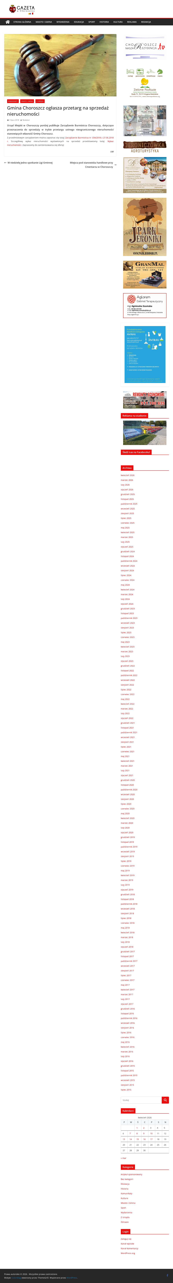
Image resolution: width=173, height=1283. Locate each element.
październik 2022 (129, 675)
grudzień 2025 (128, 494)
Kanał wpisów (127, 1243)
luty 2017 (125, 999)
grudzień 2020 (128, 780)
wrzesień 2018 (128, 908)
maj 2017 (125, 985)
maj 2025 (125, 527)
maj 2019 (125, 870)
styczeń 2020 (127, 832)
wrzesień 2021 (128, 737)
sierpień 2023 (127, 627)
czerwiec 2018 (127, 923)
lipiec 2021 (126, 746)
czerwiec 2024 (127, 580)
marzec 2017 (127, 994)
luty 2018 (125, 942)
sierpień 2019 (127, 856)
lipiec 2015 (126, 1089)
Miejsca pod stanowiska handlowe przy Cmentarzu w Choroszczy (93, 164)
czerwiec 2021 (127, 751)
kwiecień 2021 (127, 761)
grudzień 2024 (128, 551)
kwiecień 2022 (127, 703)
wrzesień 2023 (128, 623)
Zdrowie (125, 1222)
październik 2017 (129, 961)
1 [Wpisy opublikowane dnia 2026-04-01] (137, 1127)
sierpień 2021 (127, 742)
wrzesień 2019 (128, 851)
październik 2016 (129, 1018)
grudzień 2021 (128, 723)
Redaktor (26, 120)
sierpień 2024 (127, 570)
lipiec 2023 (126, 632)
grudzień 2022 (128, 665)
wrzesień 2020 (128, 794)
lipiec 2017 (126, 975)
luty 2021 (125, 770)
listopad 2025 (127, 499)
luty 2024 (125, 599)
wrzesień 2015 (128, 1080)
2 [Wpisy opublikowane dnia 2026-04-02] (143, 1127)
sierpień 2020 (127, 799)
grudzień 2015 (128, 1065)
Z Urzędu (40, 101)
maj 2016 (125, 1042)
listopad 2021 (127, 727)
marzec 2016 (127, 1051)
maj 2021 (125, 756)
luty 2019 (125, 884)
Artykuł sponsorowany (131, 1174)
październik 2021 (129, 732)
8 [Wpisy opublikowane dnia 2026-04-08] (137, 1133)
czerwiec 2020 (127, 808)
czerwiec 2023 (127, 637)
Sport (91, 21)
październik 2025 (129, 503)
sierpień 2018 (127, 913)
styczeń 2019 (127, 889)
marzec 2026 (127, 480)
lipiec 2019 (126, 861)
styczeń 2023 (127, 661)
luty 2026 (125, 484)
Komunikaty (13, 101)
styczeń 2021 (127, 775)
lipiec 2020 (126, 804)
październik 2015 (129, 1075)
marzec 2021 (127, 765)
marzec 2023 (127, 651)
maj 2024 (125, 584)
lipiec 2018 (126, 918)
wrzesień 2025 (128, 508)
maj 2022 (125, 699)
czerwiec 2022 (127, 694)
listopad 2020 (127, 784)
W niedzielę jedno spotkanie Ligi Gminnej (28, 162)
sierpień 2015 (127, 1085)
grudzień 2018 (128, 894)
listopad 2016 (127, 1013)
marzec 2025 (127, 537)
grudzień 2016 (128, 1008)
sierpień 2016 (127, 1027)
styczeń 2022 (127, 718)
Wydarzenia (63, 21)
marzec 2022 (127, 708)
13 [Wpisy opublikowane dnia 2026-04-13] (124, 1139)
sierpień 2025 (127, 513)
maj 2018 (125, 927)
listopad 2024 (127, 556)
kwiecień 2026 (127, 475)
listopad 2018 (127, 899)
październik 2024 (129, 561)
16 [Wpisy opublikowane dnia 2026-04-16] (144, 1139)
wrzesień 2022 (128, 680)
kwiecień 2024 (127, 589)
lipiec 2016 (126, 1032)
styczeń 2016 (127, 1061)
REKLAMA (132, 21)
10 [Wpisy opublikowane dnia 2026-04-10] (151, 1133)
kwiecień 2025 (127, 532)
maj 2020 (125, 813)
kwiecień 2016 (127, 1046)
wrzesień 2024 (128, 565)
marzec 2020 (127, 823)
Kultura (118, 21)
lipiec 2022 (126, 689)
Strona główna (22, 21)
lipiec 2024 (126, 575)
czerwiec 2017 (127, 980)
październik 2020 (129, 789)
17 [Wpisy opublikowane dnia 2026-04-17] (151, 1139)
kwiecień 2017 (127, 989)
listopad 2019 (127, 842)
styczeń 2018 (127, 946)
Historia (104, 21)
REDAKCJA (146, 21)
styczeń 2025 (127, 546)
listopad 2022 (127, 670)
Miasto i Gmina (44, 21)
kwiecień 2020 (127, 818)
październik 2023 (129, 618)
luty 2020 (125, 827)
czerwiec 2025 (127, 522)
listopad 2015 (127, 1070)
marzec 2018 (127, 937)
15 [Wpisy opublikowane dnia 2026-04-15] (137, 1139)
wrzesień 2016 (128, 1023)
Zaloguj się (126, 1239)
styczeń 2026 (127, 489)
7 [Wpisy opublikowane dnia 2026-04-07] (130, 1133)
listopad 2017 (127, 956)
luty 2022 (125, 713)
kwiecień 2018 (127, 932)
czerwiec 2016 (127, 1037)
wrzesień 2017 (128, 965)
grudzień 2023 (128, 608)
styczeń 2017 (127, 1004)
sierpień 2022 (127, 684)
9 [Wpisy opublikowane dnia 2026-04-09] (143, 1133)
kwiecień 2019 (127, 875)
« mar (123, 1158)
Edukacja (79, 21)
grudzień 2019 (128, 837)
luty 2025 (125, 542)
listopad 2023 (127, 613)
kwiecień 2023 (127, 646)
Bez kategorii (127, 1179)
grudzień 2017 (128, 951)
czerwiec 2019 (127, 865)
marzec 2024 (127, 594)
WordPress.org (128, 1253)
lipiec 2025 (126, 518)
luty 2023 (125, 656)
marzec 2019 (127, 880)
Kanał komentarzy (129, 1248)
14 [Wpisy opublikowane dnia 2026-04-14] (130, 1139)
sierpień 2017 (127, 970)
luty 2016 (125, 1056)
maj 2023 (125, 642)
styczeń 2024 (127, 603)
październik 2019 (129, 846)
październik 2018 (129, 904)
